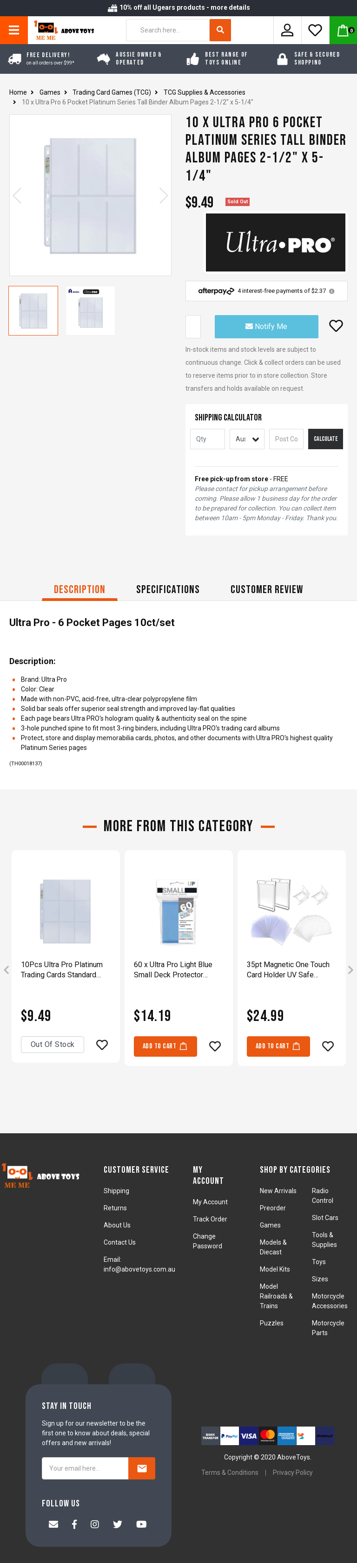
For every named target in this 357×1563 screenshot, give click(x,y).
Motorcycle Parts (328, 1328)
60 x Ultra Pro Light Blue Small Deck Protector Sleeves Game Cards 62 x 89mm (176, 970)
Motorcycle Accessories (330, 1301)
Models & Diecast (273, 1247)
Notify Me (266, 326)
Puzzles (272, 1323)
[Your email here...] (85, 1468)
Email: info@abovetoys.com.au (139, 1264)
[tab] (80, 591)
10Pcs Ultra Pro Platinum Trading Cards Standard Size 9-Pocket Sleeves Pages (62, 970)
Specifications (168, 589)
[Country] (247, 439)
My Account (210, 1202)
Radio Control (322, 1195)
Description (80, 589)
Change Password (207, 1241)
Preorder (273, 1208)
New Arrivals (278, 1191)
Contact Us (120, 1242)
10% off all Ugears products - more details (178, 7)
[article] (65, 971)
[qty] (207, 439)
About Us (117, 1225)
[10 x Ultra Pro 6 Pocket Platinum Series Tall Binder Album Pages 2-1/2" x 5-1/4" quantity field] (193, 326)
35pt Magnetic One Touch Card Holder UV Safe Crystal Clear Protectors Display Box (288, 970)
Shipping (116, 1191)
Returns (115, 1208)
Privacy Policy (293, 1472)
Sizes (320, 1279)
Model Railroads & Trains (276, 1296)
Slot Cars (325, 1217)
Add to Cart (166, 1046)
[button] (336, 325)
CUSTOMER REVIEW (267, 589)
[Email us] (53, 1525)
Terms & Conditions (229, 1472)
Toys (319, 1262)
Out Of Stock (53, 1044)
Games (270, 1225)
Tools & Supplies (324, 1239)
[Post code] (286, 439)
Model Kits (275, 1269)
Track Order (210, 1219)
